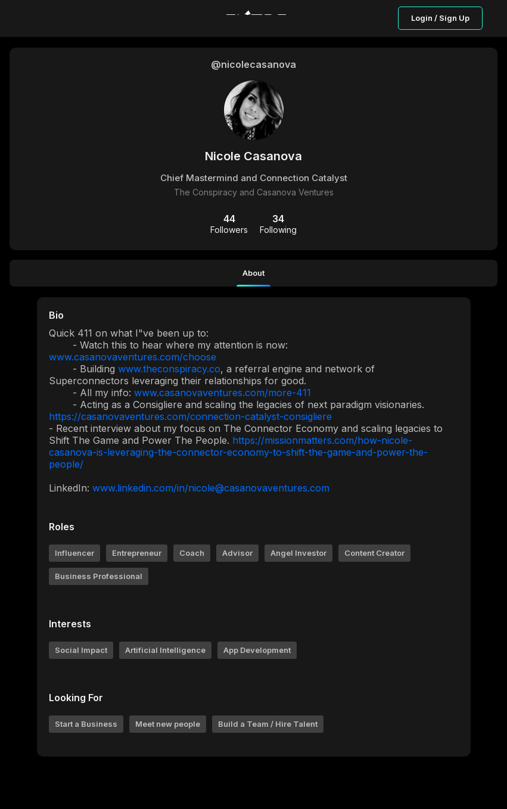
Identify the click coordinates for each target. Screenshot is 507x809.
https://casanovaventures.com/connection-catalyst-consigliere (190, 416)
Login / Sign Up (440, 18)
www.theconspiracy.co (169, 369)
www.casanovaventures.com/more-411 (222, 393)
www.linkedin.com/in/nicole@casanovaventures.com (210, 488)
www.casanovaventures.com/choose (132, 357)
